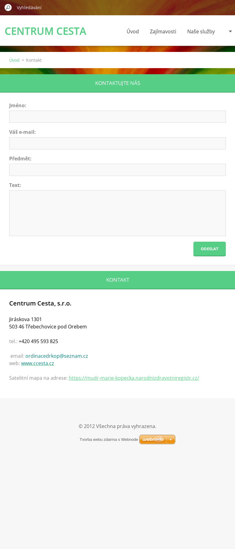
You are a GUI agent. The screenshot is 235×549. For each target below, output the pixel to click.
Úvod (109, 31)
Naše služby (177, 31)
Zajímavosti (139, 31)
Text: (15, 185)
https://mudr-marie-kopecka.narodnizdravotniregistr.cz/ (134, 378)
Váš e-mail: (22, 132)
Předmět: (20, 158)
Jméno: (17, 105)
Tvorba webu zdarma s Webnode (109, 439)
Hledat (8, 7)
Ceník (208, 31)
